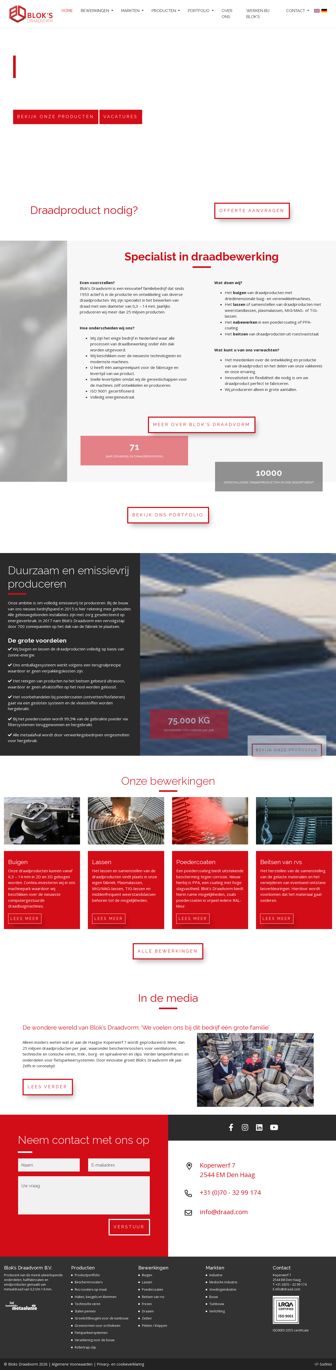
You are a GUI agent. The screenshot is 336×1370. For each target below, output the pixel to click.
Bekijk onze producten (55, 116)
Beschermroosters (89, 1282)
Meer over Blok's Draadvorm (201, 424)
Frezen (147, 1304)
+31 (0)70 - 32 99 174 (230, 1192)
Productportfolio (87, 1275)
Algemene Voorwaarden (72, 1364)
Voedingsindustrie (222, 1289)
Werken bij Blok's (257, 13)
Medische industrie (223, 1282)
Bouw (213, 1297)
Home (67, 10)
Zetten (147, 1318)
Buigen (147, 1275)
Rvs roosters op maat (91, 1289)
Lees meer (24, 918)
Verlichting (217, 1311)
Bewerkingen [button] (95, 10)
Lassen (147, 1282)
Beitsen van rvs (153, 1297)
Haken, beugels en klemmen (95, 1297)
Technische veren (87, 1304)
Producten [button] (164, 10)
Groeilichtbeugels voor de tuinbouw (101, 1318)
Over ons (227, 13)
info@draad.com (224, 1211)
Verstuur (129, 1226)
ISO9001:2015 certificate (291, 1330)
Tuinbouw (216, 1304)
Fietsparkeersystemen (91, 1332)
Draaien (148, 1311)
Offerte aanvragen (251, 210)
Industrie (215, 1275)
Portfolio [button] (199, 10)
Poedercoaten (152, 1289)
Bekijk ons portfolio (168, 514)
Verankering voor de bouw (94, 1340)
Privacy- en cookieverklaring (120, 1364)
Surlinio (326, 1364)
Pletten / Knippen (154, 1325)
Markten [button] (131, 10)
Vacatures (120, 116)
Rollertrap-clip (85, 1347)
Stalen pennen (85, 1311)
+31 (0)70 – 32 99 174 (291, 1284)
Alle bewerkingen (168, 951)
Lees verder (47, 1086)
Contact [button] (296, 10)
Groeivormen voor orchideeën (97, 1325)
